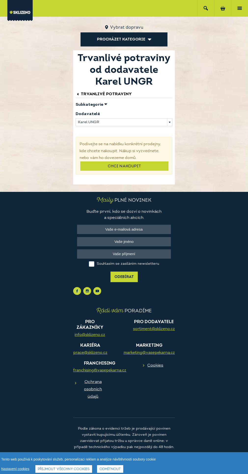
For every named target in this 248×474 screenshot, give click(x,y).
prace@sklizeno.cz (90, 353)
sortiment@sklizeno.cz (154, 329)
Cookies (155, 365)
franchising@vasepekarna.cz (99, 370)
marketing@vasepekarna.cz (149, 353)
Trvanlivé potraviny (104, 94)
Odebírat (124, 277)
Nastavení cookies (15, 469)
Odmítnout (110, 469)
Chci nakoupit (124, 166)
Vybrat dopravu (126, 27)
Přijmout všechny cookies (64, 469)
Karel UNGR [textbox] (88, 122)
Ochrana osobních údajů (93, 389)
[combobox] (124, 122)
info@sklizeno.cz (90, 335)
